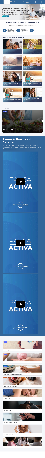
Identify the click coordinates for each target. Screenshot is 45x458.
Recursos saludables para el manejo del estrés (32, 99)
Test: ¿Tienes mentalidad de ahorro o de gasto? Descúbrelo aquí (17, 362)
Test (24, 1)
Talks (15, 1)
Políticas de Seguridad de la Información (14, 454)
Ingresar (38, 1)
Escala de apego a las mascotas (10, 386)
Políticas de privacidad (5, 454)
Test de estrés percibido (9, 410)
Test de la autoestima (8, 434)
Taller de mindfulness (29, 67)
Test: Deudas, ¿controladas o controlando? (13, 374)
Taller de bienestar (28, 50)
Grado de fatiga (7, 398)
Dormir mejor (6, 67)
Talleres (12, 1)
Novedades (20, 1)
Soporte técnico (23, 454)
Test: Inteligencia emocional (10, 350)
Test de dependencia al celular (10, 422)
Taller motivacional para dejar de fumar (32, 83)
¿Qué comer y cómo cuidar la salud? (11, 83)
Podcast (32, 1)
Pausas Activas (28, 2)
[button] (1, 12)
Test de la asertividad (8, 446)
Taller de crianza (7, 50)
